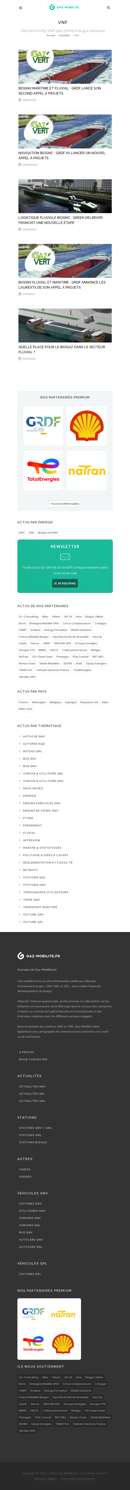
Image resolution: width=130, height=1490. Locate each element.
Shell (79, 663)
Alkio (45, 616)
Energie (27, 796)
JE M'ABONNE (65, 583)
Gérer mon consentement (78, 1478)
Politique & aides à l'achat (43, 855)
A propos (26, 1052)
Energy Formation (55, 630)
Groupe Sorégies (86, 643)
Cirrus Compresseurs (77, 623)
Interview (29, 840)
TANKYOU (25, 670)
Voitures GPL (30, 1274)
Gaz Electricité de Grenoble (71, 636)
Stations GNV (32, 885)
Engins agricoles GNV (40, 803)
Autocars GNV (31, 1239)
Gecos (35, 643)
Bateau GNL (30, 751)
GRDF (46, 643)
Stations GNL (32, 877)
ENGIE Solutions (81, 630)
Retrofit (28, 870)
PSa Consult (81, 656)
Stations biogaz (33, 1142)
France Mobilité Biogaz (34, 636)
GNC (22, 532)
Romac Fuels (27, 663)
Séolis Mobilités (49, 663)
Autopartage (32, 744)
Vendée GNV (27, 676)
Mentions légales (45, 1478)
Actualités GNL (32, 1101)
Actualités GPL (32, 1093)
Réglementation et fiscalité (46, 862)
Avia (78, 616)
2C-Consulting (28, 616)
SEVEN (67, 663)
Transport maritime (38, 907)
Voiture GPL (31, 922)
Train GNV (29, 900)
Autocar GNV (32, 736)
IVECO (54, 650)
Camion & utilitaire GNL (41, 773)
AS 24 (68, 616)
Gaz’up (97, 636)
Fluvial (27, 833)
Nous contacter (33, 1059)
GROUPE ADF (62, 643)
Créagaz (100, 623)
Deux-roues (31, 788)
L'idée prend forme (74, 650)
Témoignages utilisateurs (43, 892)
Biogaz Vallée (94, 616)
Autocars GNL (31, 1246)
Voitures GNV (30, 1203)
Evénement (30, 825)
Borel (22, 623)
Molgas (96, 650)
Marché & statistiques (40, 848)
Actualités (64, 35)
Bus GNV (28, 766)
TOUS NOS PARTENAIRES (65, 503)
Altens (56, 616)
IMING (42, 650)
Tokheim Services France (52, 670)
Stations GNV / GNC (35, 1128)
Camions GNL (30, 1225)
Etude (26, 818)
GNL (31, 532)
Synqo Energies (96, 663)
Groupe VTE (27, 650)
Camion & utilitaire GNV (41, 781)
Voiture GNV (31, 914)
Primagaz (62, 656)
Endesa (36, 630)
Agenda (25, 1176)
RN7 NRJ (97, 656)
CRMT (23, 630)
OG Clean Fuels (42, 656)
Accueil (51, 35)
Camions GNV (30, 1218)
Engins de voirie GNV (38, 810)
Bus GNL (28, 758)
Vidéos (24, 1169)
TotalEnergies (82, 670)
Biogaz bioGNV (48, 532)
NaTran (23, 656)
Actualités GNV (32, 1086)
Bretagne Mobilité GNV (44, 623)
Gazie (23, 643)
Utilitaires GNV (32, 1210)
